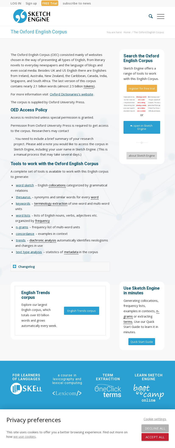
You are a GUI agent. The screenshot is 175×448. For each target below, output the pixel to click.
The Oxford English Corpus (39, 31)
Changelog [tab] (24, 266)
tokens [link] (89, 86)
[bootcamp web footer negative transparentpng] (148, 392)
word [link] (95, 197)
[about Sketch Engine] (141, 155)
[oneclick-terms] (108, 390)
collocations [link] (57, 185)
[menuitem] (17, 3)
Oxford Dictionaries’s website (71, 94)
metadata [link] (71, 252)
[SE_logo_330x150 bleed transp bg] (32, 16)
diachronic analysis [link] (42, 240)
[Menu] (158, 16)
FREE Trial (49, 3)
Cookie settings (155, 419)
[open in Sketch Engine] (142, 127)
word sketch (25, 185)
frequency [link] (42, 220)
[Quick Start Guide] (141, 341)
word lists (23, 215)
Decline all (155, 428)
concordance (25, 233)
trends (21, 240)
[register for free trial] (142, 88)
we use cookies (24, 436)
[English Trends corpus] (81, 311)
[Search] (148, 16)
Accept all (155, 437)
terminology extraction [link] (50, 203)
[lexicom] (67, 393)
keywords (23, 203)
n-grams (22, 227)
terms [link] (128, 321)
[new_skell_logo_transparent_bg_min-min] (26, 388)
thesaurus (23, 197)
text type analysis (29, 252)
